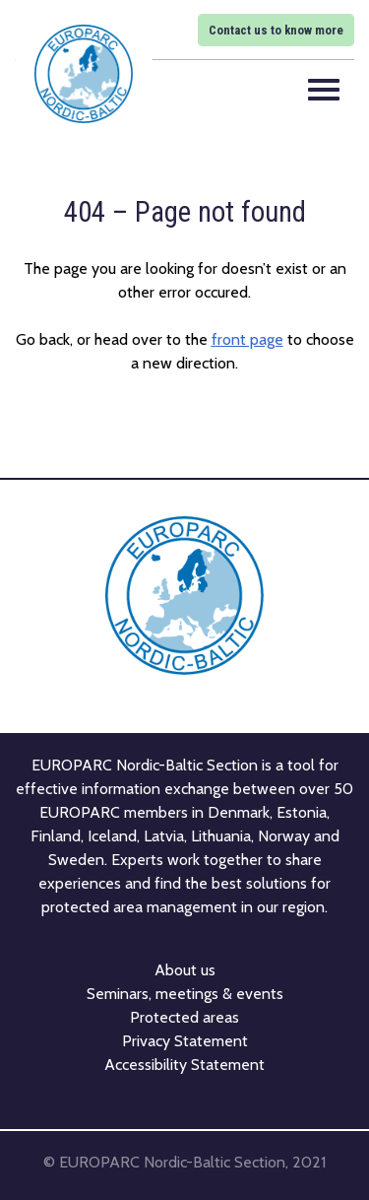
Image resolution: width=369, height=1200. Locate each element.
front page (247, 339)
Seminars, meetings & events (185, 993)
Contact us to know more (276, 30)
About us (184, 970)
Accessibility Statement (184, 1064)
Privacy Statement (185, 1041)
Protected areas (184, 1017)
